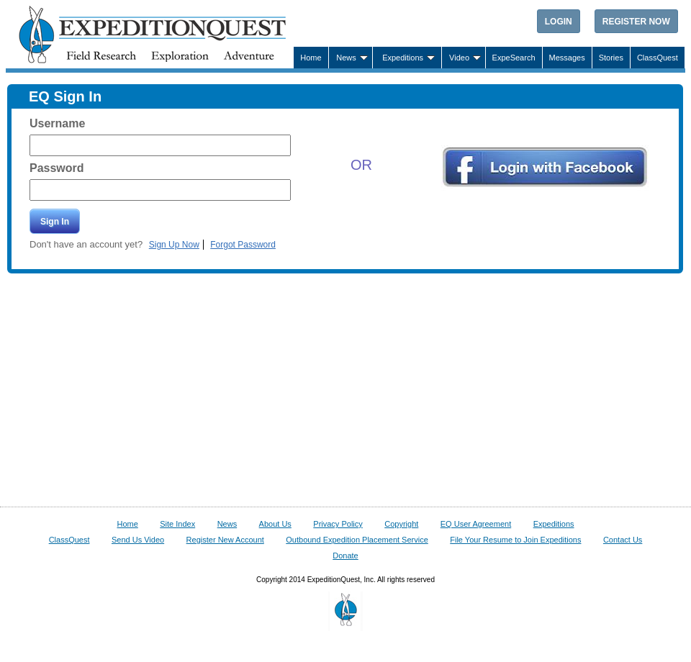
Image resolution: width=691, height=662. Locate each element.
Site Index (177, 524)
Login (558, 22)
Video (459, 57)
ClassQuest (657, 57)
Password (57, 168)
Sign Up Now (174, 245)
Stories (611, 57)
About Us (275, 524)
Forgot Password (243, 245)
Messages (567, 57)
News (346, 57)
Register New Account (225, 539)
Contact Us (622, 539)
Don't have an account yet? (87, 244)
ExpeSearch (514, 57)
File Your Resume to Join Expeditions (515, 539)
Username (57, 123)
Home (310, 57)
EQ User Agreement (476, 524)
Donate (345, 555)
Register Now (636, 22)
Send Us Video (138, 539)
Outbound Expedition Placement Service (357, 539)
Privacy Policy (337, 524)
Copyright (401, 524)
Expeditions (402, 57)
